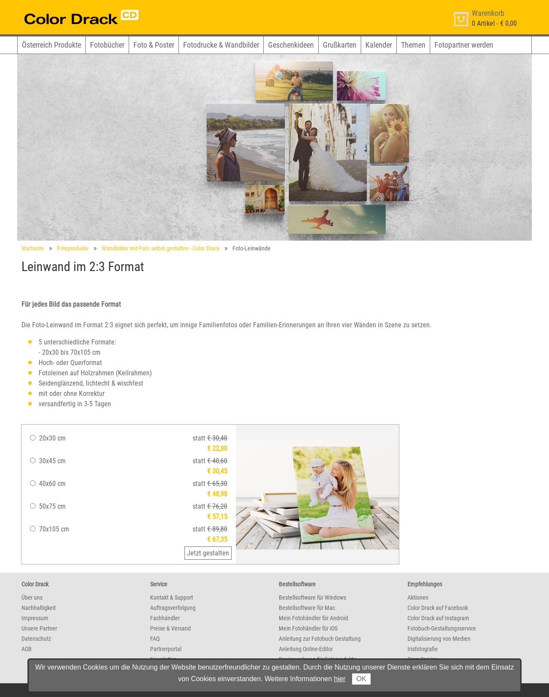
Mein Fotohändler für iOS (308, 628)
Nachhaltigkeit (38, 607)
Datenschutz (36, 638)
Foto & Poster (153, 44)
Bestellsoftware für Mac (307, 607)
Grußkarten (339, 44)
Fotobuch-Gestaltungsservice (441, 628)
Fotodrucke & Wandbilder (221, 44)
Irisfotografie (422, 649)
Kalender (378, 44)
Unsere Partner (39, 628)
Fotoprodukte (73, 248)
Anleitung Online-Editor (306, 649)
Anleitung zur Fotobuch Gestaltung (320, 638)
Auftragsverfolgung (173, 607)
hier (340, 678)
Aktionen (417, 597)
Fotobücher (107, 44)
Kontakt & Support (171, 597)
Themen (413, 44)
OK (361, 678)
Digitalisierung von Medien (439, 638)
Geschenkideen (291, 44)
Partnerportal (165, 649)
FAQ (155, 638)
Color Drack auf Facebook (437, 607)
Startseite (32, 248)
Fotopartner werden (463, 44)
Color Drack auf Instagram (438, 618)
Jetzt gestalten (208, 553)
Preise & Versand (170, 628)
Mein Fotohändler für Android (313, 618)
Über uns (31, 597)
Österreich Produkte (51, 44)
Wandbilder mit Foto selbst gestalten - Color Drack (161, 248)
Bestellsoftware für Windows (312, 597)
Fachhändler (165, 618)
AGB (26, 649)
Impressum (34, 618)
